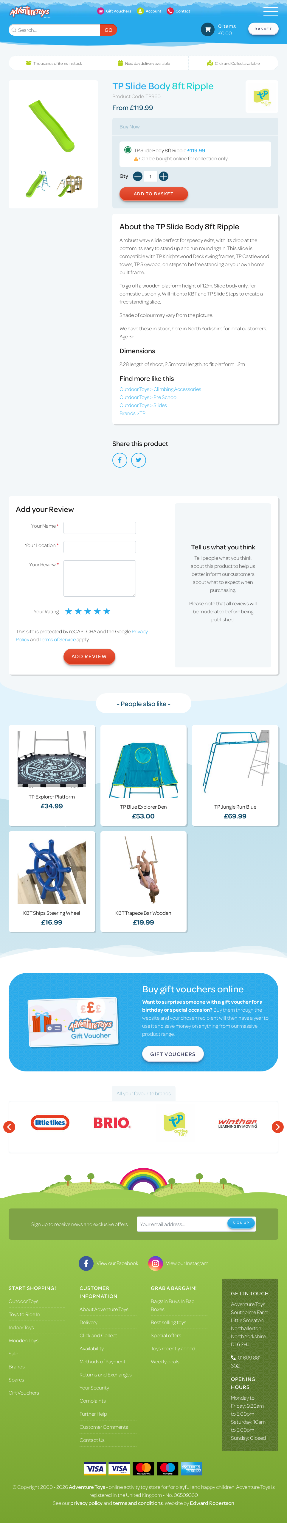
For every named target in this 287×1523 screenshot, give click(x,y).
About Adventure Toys (104, 1309)
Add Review (89, 656)
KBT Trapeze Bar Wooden (143, 912)
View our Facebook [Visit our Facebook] (108, 1263)
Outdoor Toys (23, 1301)
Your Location (42, 545)
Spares (16, 1379)
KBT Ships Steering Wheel (51, 912)
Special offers (166, 1335)
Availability (92, 1348)
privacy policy (86, 1503)
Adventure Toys (248, 1304)
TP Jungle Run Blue (235, 806)
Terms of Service (57, 639)
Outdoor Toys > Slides (143, 405)
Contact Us (92, 1439)
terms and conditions (138, 1503)
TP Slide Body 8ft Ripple (195, 154)
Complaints (93, 1400)
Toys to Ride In (24, 1314)
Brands (17, 1366)
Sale (13, 1353)
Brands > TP (132, 413)
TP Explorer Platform (52, 796)
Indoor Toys (21, 1327)
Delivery (88, 1322)
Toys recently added (173, 1348)
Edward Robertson (212, 1503)
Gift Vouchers (173, 1054)
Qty (124, 175)
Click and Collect (98, 1335)
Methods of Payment (102, 1361)
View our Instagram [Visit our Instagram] (178, 1263)
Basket (263, 28)
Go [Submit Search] (108, 29)
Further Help (93, 1413)
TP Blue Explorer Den (143, 806)
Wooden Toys (23, 1340)
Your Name (45, 525)
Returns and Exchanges (106, 1374)
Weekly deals (165, 1361)
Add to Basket (154, 194)
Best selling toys (168, 1322)
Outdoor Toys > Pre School (149, 397)
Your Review (44, 564)
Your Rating (46, 611)
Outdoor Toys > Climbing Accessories (160, 389)
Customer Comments (104, 1426)
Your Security (94, 1387)
